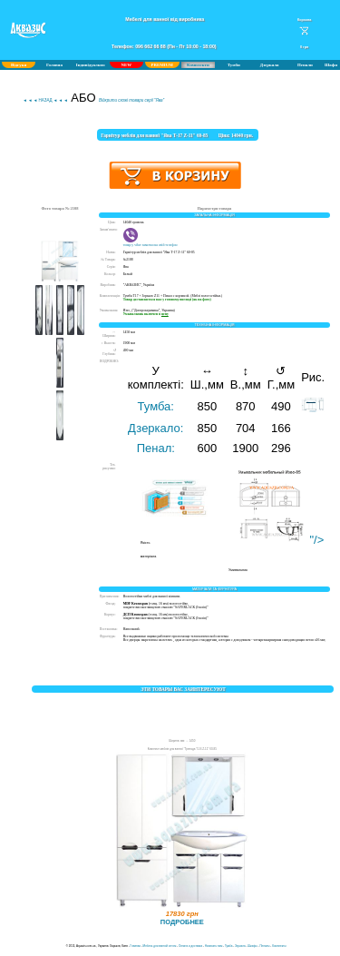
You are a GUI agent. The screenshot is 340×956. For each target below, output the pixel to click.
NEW (126, 65)
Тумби (234, 65)
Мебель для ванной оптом (160, 946)
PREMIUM (161, 65)
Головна (54, 65)
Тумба (228, 946)
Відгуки (18, 65)
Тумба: (156, 406)
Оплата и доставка (190, 946)
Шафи (331, 65)
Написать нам (213, 946)
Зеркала (240, 946)
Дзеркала (269, 65)
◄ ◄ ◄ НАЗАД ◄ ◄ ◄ (45, 100)
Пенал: (156, 448)
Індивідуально (90, 65)
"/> (277, 540)
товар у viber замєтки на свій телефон (150, 243)
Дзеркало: (155, 428)
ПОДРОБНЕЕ (182, 922)
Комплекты (279, 946)
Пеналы (264, 946)
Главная (136, 946)
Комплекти (198, 65)
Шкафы (252, 946)
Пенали (305, 65)
